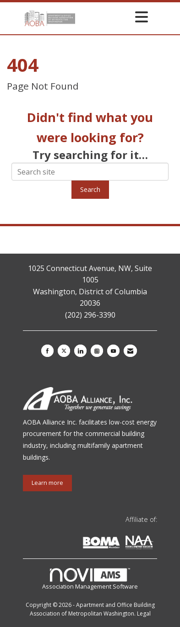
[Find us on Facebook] (47, 351)
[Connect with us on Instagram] (97, 351)
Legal (144, 613)
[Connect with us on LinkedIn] (80, 351)
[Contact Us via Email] (130, 351)
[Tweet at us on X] (64, 351)
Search (90, 189)
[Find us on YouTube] (113, 351)
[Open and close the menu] (114, 17)
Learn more (47, 483)
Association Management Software (90, 579)
